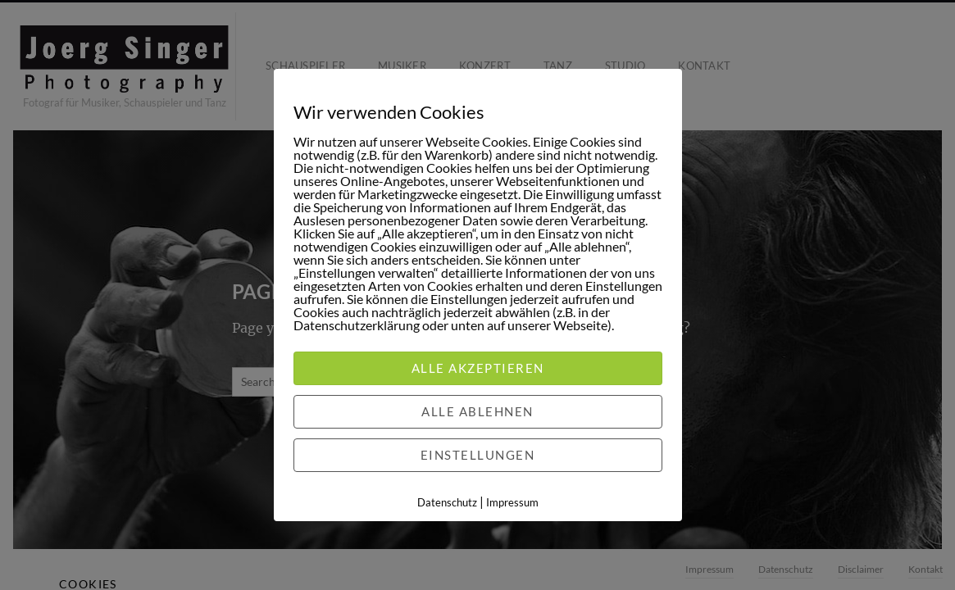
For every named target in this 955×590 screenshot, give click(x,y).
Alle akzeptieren (478, 368)
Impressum (512, 502)
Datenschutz (447, 502)
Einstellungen (478, 454)
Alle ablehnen (477, 411)
